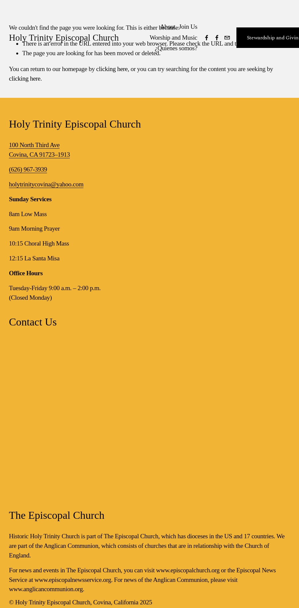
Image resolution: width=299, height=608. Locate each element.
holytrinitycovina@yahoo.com (46, 184)
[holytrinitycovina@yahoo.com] (227, 37)
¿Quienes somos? (176, 48)
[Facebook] (206, 37)
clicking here (112, 68)
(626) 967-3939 (28, 169)
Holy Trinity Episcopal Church (64, 38)
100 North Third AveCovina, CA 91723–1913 (39, 149)
